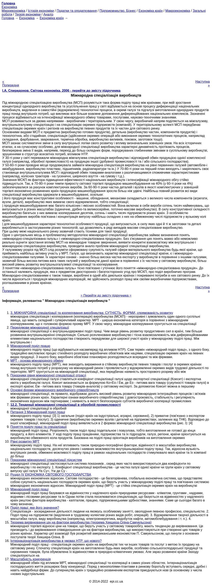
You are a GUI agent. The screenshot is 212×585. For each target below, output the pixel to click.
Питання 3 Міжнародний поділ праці (37, 412)
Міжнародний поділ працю (30, 346)
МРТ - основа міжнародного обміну (36, 360)
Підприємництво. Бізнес (118, 10)
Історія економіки (41, 10)
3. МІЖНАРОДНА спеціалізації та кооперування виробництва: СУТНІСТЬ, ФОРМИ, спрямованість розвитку (91, 313)
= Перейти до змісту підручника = (106, 295)
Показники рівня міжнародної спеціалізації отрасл (48, 375)
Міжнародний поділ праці (29, 489)
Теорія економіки (27, 14)
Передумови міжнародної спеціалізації (39, 327)
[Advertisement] (106, 48)
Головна (8, 18)
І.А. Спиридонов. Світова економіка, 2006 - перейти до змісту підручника (61, 90)
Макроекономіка (177, 10)
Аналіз (48, 14)
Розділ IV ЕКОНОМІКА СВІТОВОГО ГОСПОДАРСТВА (50, 474)
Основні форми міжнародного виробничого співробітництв (54, 390)
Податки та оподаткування (77, 10)
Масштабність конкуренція (30, 559)
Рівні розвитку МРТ (24, 441)
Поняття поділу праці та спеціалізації (38, 427)
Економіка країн (151, 10)
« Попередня (10, 83)
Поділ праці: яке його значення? (34, 507)
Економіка (9, 7)
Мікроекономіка (13, 10)
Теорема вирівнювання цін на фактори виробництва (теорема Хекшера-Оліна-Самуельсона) (80, 522)
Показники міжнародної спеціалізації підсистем (46, 460)
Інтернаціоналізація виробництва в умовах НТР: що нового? (56, 541)
